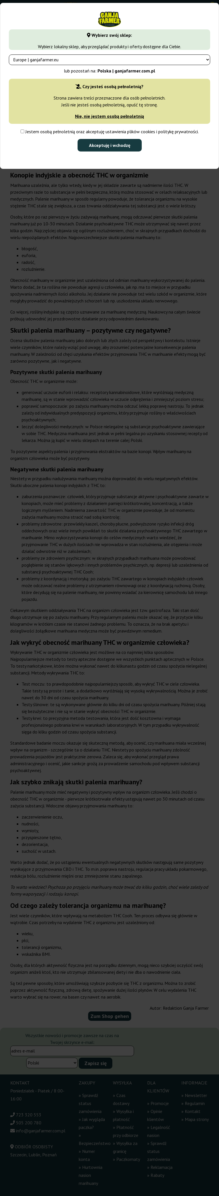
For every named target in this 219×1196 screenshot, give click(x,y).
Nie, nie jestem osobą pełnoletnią (109, 116)
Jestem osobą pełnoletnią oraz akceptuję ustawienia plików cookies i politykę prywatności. (110, 131)
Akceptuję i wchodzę (109, 145)
